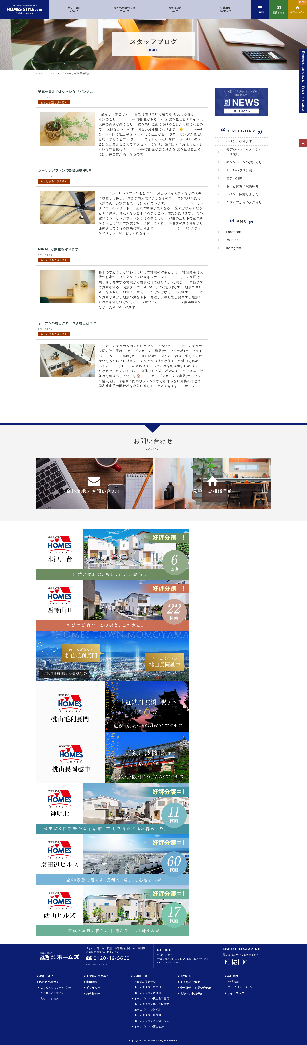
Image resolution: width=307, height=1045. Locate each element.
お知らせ (186, 976)
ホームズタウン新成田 (147, 1015)
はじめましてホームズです (56, 987)
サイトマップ (235, 993)
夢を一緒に (74, 9)
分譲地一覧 (140, 976)
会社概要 (225, 9)
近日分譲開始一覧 (145, 981)
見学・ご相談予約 (191, 993)
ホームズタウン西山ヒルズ (150, 1026)
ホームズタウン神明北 (147, 1009)
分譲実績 (233, 981)
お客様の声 (175, 9)
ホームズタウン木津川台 (149, 987)
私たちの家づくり (124, 9)
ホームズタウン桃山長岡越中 (151, 1004)
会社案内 (233, 976)
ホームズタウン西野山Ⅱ (149, 992)
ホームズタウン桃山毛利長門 (151, 998)
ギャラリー (93, 987)
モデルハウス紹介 (97, 976)
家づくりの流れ (49, 998)
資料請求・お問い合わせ (196, 987)
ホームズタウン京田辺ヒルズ (151, 1020)
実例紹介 (92, 982)
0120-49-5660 (112, 958)
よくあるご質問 (190, 982)
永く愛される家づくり (53, 993)
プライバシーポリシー (241, 987)
